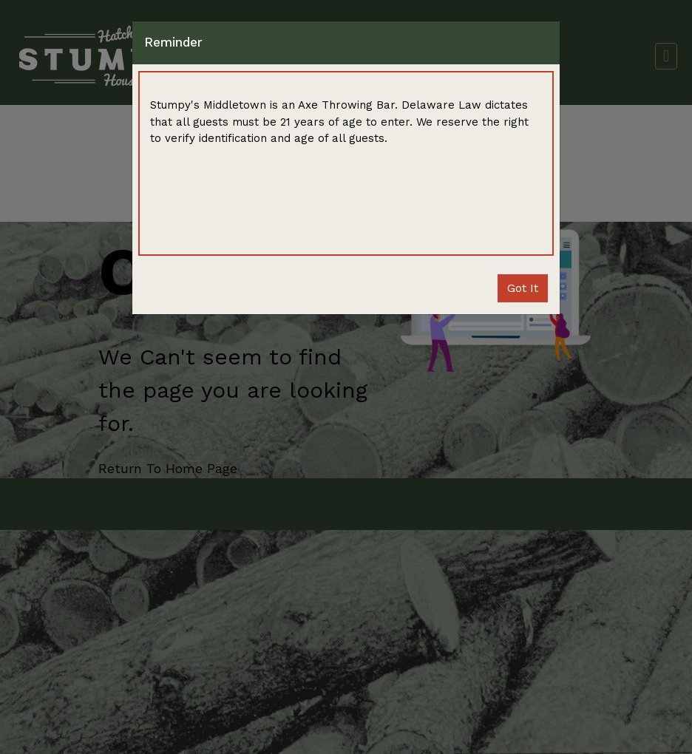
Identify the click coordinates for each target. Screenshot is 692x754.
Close (522, 288)
